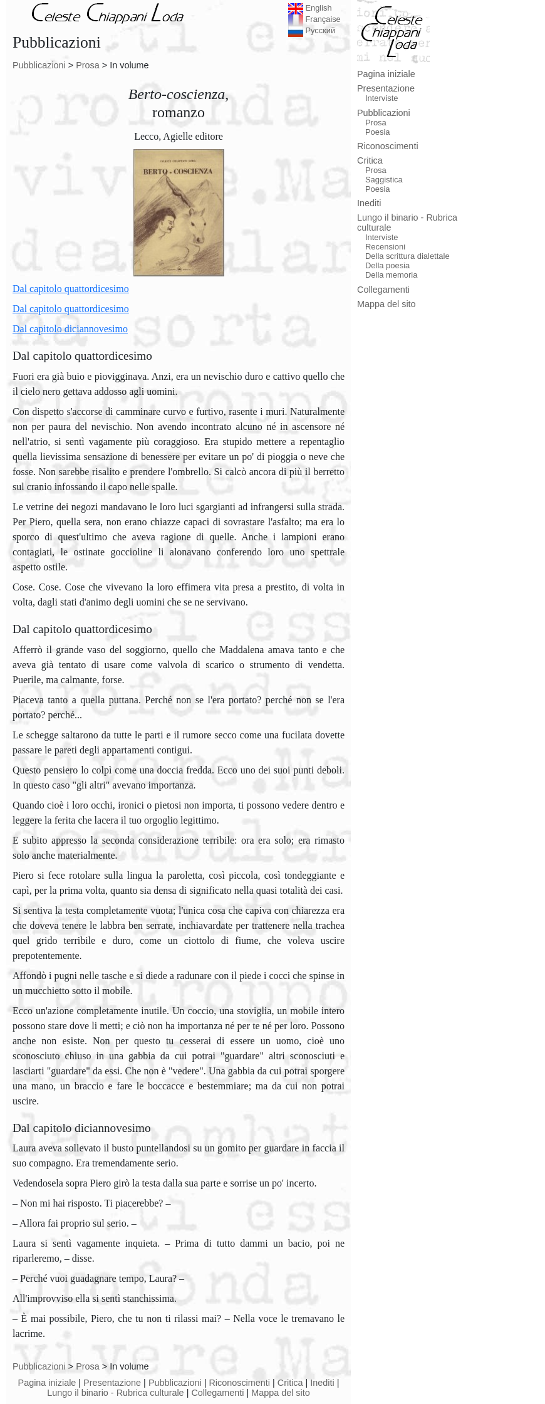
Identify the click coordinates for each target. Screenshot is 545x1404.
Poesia (377, 132)
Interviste (381, 98)
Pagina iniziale (47, 1383)
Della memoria (391, 275)
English (310, 8)
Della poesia (387, 265)
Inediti (322, 1383)
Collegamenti (217, 1393)
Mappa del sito (280, 1393)
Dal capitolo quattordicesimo (71, 288)
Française (314, 19)
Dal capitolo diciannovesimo (70, 328)
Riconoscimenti (239, 1383)
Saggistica (384, 179)
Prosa (88, 65)
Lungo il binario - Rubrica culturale (115, 1393)
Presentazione (112, 1383)
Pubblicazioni (39, 65)
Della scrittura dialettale (407, 256)
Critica (290, 1383)
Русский (311, 30)
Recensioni (385, 246)
